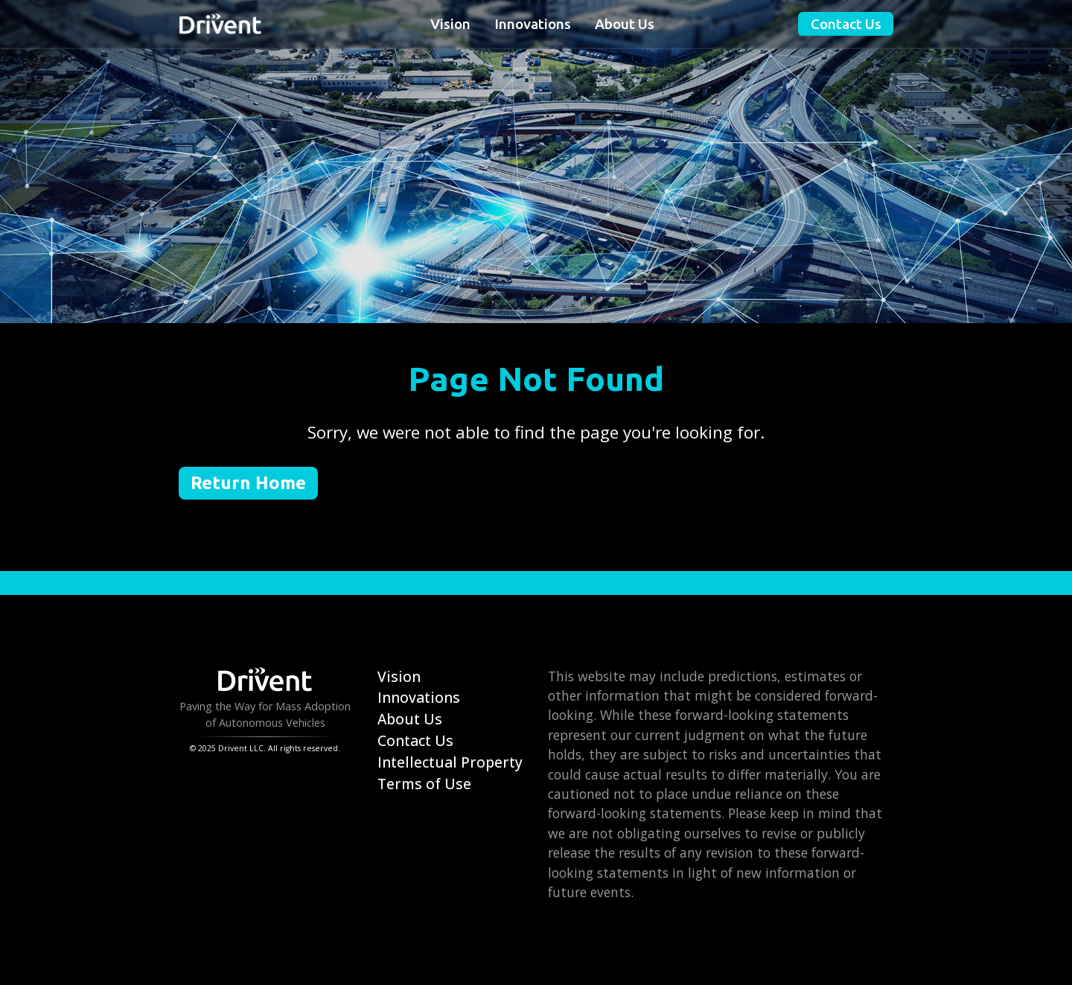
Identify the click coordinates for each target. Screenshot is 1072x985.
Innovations (532, 24)
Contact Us (846, 24)
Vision (450, 24)
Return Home (248, 483)
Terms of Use (424, 784)
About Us (624, 24)
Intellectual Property (450, 762)
